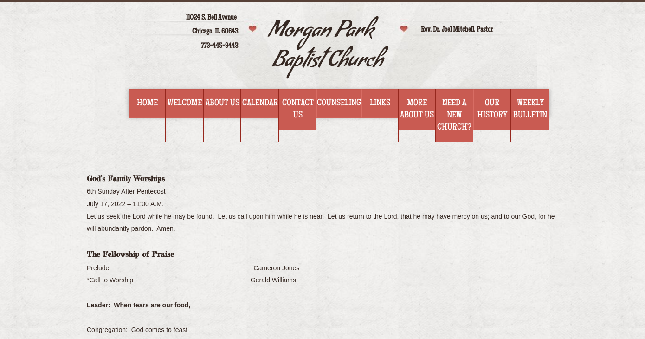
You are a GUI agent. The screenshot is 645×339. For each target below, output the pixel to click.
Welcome (185, 103)
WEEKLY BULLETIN (530, 109)
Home (147, 103)
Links (380, 103)
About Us (222, 103)
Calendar (260, 103)
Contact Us (298, 109)
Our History (492, 109)
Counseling (339, 103)
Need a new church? (454, 115)
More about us (417, 109)
